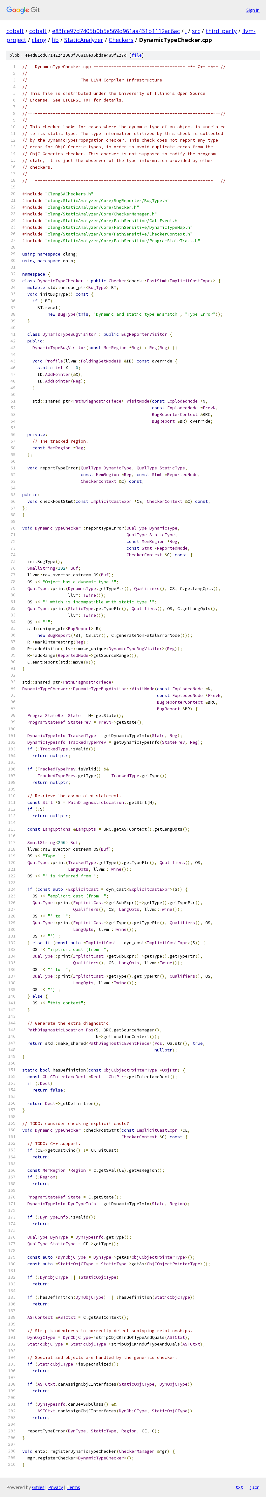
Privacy (55, 1487)
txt (239, 1487)
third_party (221, 31)
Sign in (253, 10)
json (254, 1487)
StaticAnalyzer (83, 40)
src (196, 31)
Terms (73, 1487)
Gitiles (38, 1487)
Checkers (121, 40)
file (137, 55)
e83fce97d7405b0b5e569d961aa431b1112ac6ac (116, 31)
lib (55, 40)
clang (39, 40)
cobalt (15, 31)
